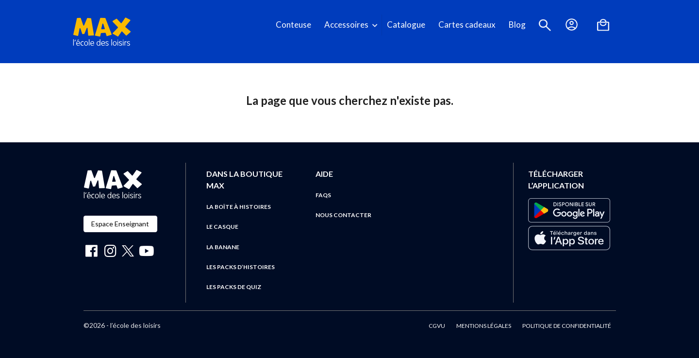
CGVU (437, 325)
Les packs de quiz (233, 286)
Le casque (222, 226)
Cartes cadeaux (467, 24)
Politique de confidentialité (566, 325)
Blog (517, 24)
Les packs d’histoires (240, 267)
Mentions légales (483, 325)
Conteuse (293, 24)
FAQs (323, 195)
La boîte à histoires (238, 206)
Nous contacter (343, 215)
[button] (545, 25)
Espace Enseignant (120, 224)
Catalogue (406, 24)
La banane (222, 247)
